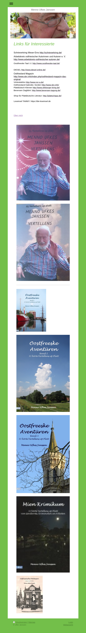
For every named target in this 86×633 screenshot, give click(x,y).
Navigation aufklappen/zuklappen (43, 3)
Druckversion (20, 622)
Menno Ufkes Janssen (43, 9)
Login (70, 622)
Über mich (18, 115)
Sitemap (31, 622)
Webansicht (68, 625)
